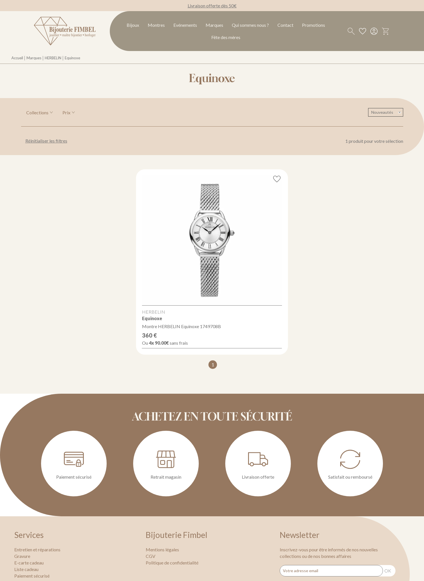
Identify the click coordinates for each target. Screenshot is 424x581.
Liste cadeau (26, 569)
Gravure (22, 556)
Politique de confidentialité (172, 562)
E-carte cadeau (29, 562)
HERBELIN (53, 58)
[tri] (385, 112)
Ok (387, 570)
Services (29, 535)
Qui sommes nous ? (250, 25)
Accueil (17, 58)
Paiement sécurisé (32, 575)
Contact (285, 25)
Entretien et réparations (37, 549)
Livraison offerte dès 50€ (212, 5)
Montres (156, 25)
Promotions (313, 25)
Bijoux (133, 25)
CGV (150, 556)
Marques (214, 25)
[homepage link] (65, 31)
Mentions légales (162, 549)
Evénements (185, 25)
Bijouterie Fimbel (176, 535)
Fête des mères (225, 37)
